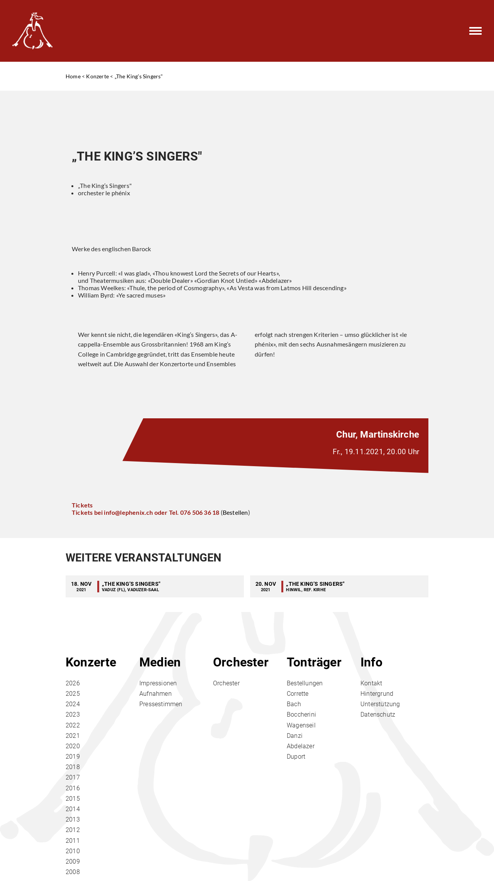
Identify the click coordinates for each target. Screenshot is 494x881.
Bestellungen (305, 683)
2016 (73, 788)
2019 (73, 756)
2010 (73, 851)
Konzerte (97, 76)
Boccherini (301, 714)
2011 (73, 840)
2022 (73, 725)
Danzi (295, 735)
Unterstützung (380, 704)
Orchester (241, 662)
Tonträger (314, 662)
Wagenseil (301, 725)
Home (73, 76)
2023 (73, 714)
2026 (73, 683)
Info (371, 662)
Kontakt (371, 683)
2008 (73, 872)
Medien (160, 662)
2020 (73, 746)
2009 (73, 861)
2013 (73, 819)
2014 (73, 809)
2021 (73, 735)
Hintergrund (376, 693)
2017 (73, 777)
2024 (73, 704)
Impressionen (158, 683)
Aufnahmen (155, 693)
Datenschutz (377, 714)
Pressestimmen (161, 704)
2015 (73, 798)
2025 (73, 693)
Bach (294, 704)
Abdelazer (301, 746)
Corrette (298, 693)
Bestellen (235, 512)
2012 (73, 830)
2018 (73, 767)
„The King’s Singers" (139, 76)
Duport (296, 756)
